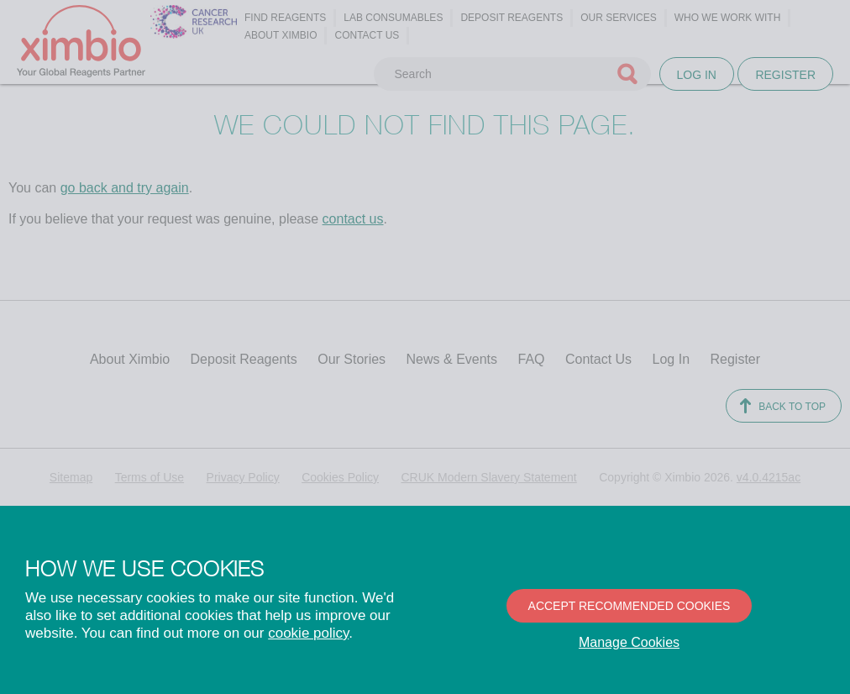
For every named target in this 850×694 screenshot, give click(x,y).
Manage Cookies (629, 642)
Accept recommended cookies (629, 606)
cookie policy (308, 633)
